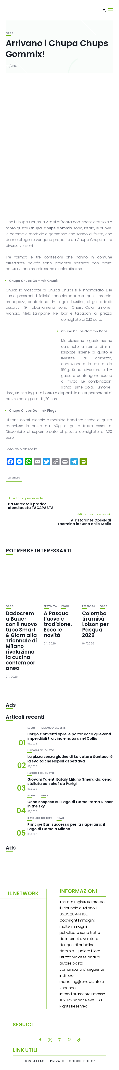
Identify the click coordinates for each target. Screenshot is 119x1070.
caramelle (14, 477)
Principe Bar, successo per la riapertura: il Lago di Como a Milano (66, 826)
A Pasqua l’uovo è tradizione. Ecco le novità (58, 624)
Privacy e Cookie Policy (73, 1061)
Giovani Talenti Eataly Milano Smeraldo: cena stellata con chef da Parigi (69, 781)
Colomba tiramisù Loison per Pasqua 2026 (95, 624)
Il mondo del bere (53, 728)
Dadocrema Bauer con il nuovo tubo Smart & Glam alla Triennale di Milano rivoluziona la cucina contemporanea (21, 641)
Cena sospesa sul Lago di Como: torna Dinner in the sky (70, 804)
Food (9, 33)
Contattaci (34, 1061)
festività (50, 606)
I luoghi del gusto (40, 750)
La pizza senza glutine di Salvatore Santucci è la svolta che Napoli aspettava (70, 759)
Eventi (31, 728)
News (44, 795)
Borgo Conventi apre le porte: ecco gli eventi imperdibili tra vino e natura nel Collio (69, 736)
